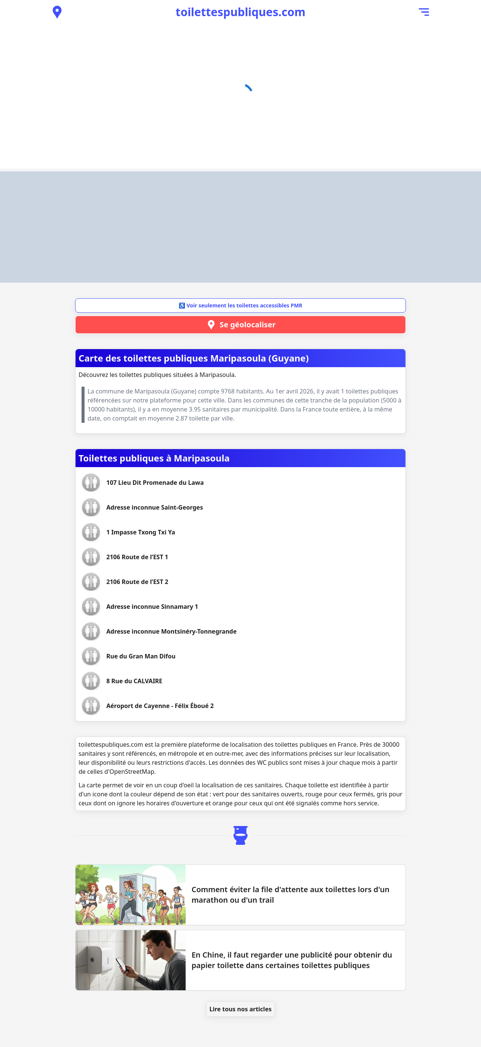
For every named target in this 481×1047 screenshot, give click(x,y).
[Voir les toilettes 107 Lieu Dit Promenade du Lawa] (155, 482)
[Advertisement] (240, 227)
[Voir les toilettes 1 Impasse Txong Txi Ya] (140, 532)
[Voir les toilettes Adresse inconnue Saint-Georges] (154, 507)
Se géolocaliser (241, 324)
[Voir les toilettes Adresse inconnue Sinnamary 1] (152, 606)
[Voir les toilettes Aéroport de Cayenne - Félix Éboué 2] (160, 705)
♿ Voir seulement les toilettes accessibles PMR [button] (240, 305)
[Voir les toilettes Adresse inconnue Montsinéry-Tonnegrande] (171, 631)
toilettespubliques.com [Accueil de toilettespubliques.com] (240, 12)
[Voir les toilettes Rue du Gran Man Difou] (140, 656)
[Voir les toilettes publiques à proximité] (57, 12)
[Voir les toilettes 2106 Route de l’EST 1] (137, 556)
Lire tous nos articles (240, 1009)
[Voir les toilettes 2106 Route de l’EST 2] (137, 581)
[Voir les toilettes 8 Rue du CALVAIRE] (134, 680)
